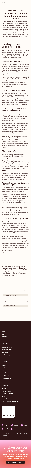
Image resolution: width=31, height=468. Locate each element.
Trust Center (5, 396)
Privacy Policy (6, 399)
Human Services (7, 347)
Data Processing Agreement (10, 401)
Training (4, 388)
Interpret (4, 336)
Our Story (5, 368)
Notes (3, 331)
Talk (3, 334)
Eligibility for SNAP (7, 349)
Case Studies (6, 373)
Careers (4, 365)
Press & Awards (6, 378)
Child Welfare (6, 352)
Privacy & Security (7, 393)
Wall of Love (5, 375)
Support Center (6, 391)
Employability (6, 355)
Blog (3, 370)
